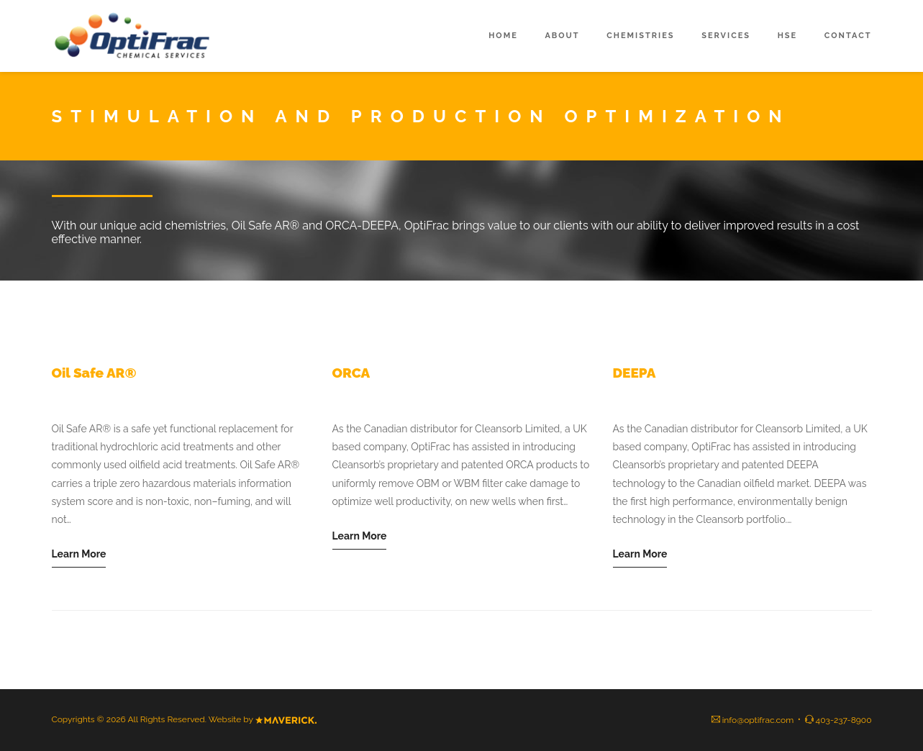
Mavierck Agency (286, 720)
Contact (848, 35)
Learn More (79, 554)
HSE (788, 35)
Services (725, 35)
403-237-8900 (844, 720)
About (562, 35)
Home (503, 35)
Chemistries (640, 35)
